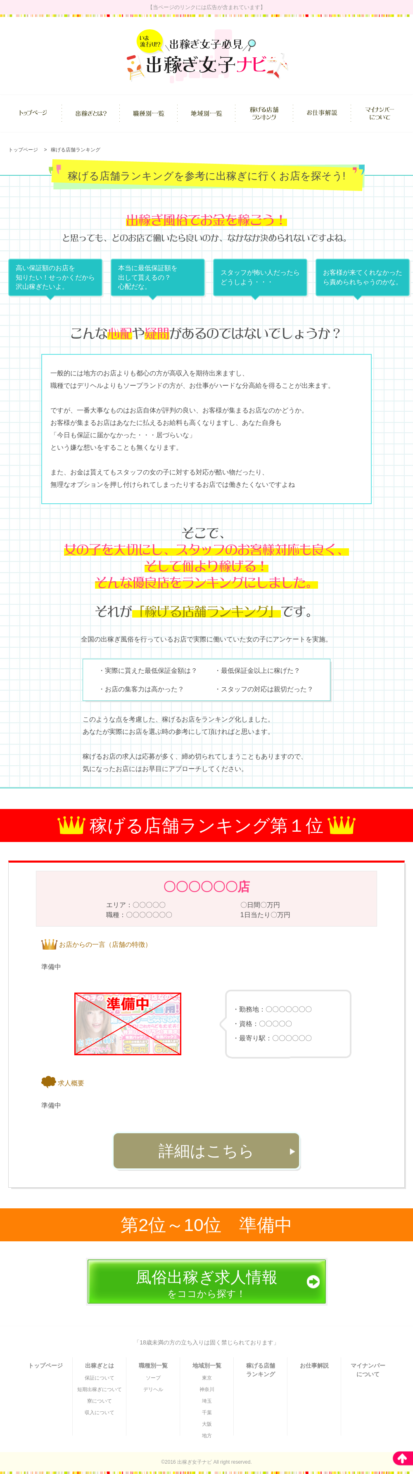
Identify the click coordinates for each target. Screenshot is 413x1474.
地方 (207, 1436)
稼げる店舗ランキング (75, 150)
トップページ (23, 150)
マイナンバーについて (368, 1369)
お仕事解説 (314, 1365)
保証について (99, 1378)
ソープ (153, 1378)
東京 (207, 1378)
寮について (99, 1401)
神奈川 (206, 1389)
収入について (99, 1412)
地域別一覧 (206, 1365)
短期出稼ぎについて (99, 1389)
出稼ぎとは (99, 1365)
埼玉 (207, 1401)
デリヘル (153, 1389)
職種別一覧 (153, 1365)
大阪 (207, 1424)
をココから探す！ (207, 1284)
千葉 (207, 1412)
